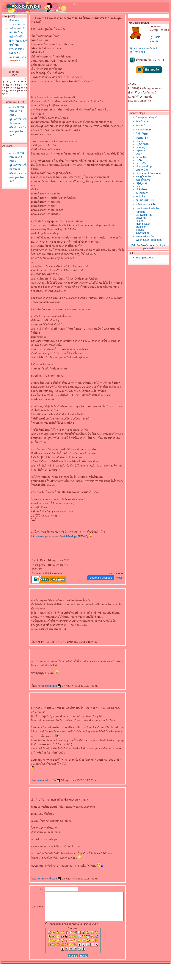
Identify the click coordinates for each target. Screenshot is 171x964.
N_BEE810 (143, 144)
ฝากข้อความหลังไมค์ (144, 48)
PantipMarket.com (24, 962)
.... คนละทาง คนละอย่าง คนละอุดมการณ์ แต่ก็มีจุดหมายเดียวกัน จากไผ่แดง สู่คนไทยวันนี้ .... (14, 155)
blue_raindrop (145, 166)
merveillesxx (144, 223)
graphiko (142, 226)
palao (140, 186)
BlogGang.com (65, 962)
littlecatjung (143, 232)
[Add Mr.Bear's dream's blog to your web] (149, 247)
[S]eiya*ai (142, 183)
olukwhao (142, 189)
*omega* (142, 211)
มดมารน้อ (143, 169)
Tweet (119, 569)
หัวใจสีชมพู (143, 133)
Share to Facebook (101, 569)
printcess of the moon (149, 173)
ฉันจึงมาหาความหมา (13, 24)
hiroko (140, 220)
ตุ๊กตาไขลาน (144, 179)
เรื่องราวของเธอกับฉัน (14, 69)
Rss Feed (138, 51)
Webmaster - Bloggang (150, 239)
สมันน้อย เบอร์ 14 (146, 204)
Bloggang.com (145, 257)
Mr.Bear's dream (43, 677)
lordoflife (141, 196)
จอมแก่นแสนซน (146, 200)
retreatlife (142, 157)
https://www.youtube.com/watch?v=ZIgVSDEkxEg (53, 528)
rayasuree (142, 150)
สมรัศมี (141, 125)
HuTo (140, 160)
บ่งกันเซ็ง (143, 137)
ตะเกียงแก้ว (143, 192)
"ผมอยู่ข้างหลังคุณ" (147, 117)
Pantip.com (7, 962)
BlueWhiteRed (145, 214)
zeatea (140, 141)
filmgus (141, 229)
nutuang (141, 147)
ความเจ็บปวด (144, 129)
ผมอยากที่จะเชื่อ (43, 771)
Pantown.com (41, 962)
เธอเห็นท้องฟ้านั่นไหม (149, 208)
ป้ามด (140, 153)
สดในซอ (143, 121)
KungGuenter (144, 176)
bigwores (142, 217)
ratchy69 (142, 163)
